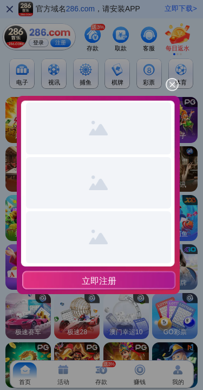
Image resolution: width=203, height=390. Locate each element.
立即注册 (99, 280)
